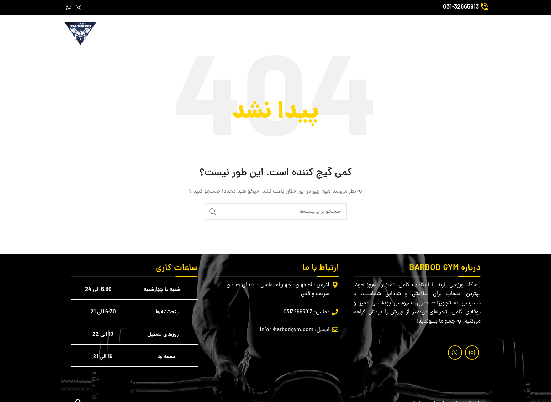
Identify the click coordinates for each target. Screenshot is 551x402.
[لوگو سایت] (80, 34)
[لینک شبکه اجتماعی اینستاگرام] (79, 7)
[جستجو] (276, 211)
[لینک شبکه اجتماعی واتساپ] (69, 7)
